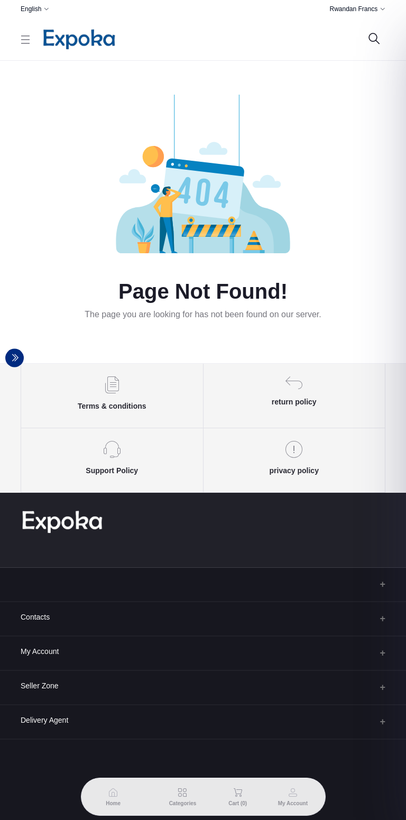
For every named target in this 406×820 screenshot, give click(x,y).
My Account (40, 651)
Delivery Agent (44, 720)
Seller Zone (40, 685)
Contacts (35, 617)
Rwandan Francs (353, 9)
